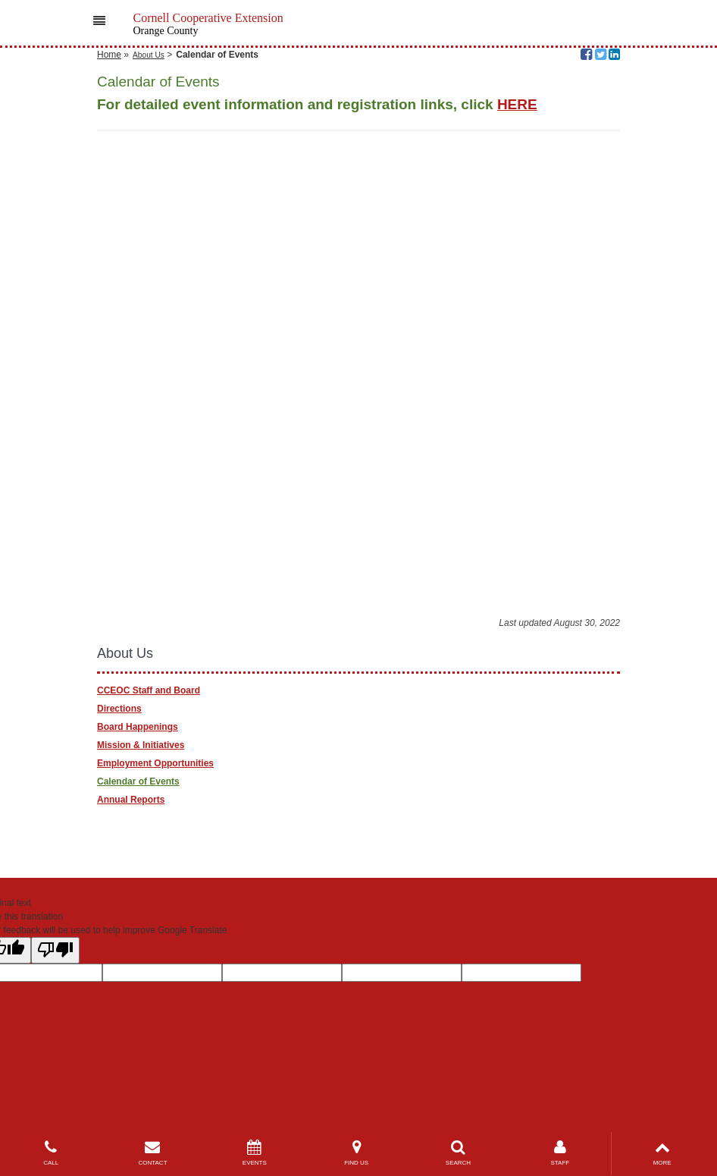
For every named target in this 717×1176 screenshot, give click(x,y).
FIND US (356, 1153)
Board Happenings (137, 727)
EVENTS (255, 1153)
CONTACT (152, 1153)
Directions (119, 708)
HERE (517, 104)
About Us (148, 55)
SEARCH (458, 1153)
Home (109, 54)
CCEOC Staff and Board (148, 690)
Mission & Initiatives (140, 745)
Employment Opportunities (155, 763)
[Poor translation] (55, 950)
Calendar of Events (138, 781)
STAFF (560, 1153)
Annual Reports (130, 799)
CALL (51, 1153)
